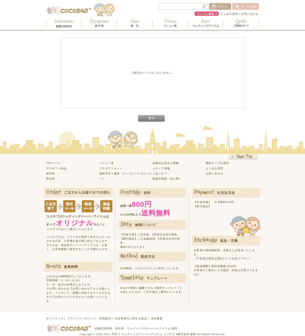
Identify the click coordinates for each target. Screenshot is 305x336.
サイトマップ (55, 318)
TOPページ (53, 163)
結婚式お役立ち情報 (165, 163)
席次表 (50, 178)
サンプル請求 (205, 13)
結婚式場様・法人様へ (167, 178)
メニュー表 (106, 163)
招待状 (50, 173)
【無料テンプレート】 (168, 287)
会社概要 (157, 318)
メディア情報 (161, 168)
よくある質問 (229, 13)
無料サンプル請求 (217, 163)
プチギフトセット (111, 168)
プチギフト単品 (56, 168)
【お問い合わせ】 (81, 288)
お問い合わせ (249, 13)
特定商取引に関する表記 (131, 318)
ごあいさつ (159, 173)
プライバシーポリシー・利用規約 (89, 318)
